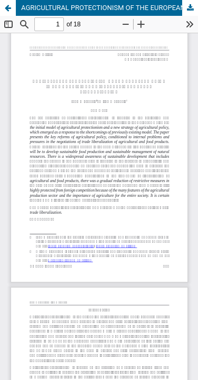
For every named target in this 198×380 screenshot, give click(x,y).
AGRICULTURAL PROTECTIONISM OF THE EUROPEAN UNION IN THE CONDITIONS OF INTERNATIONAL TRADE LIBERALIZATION (109, 8)
